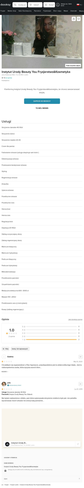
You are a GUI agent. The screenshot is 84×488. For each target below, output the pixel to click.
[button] (19, 4)
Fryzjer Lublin (14, 485)
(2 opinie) (9, 78)
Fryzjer (7, 485)
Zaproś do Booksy (42, 101)
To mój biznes (42, 108)
